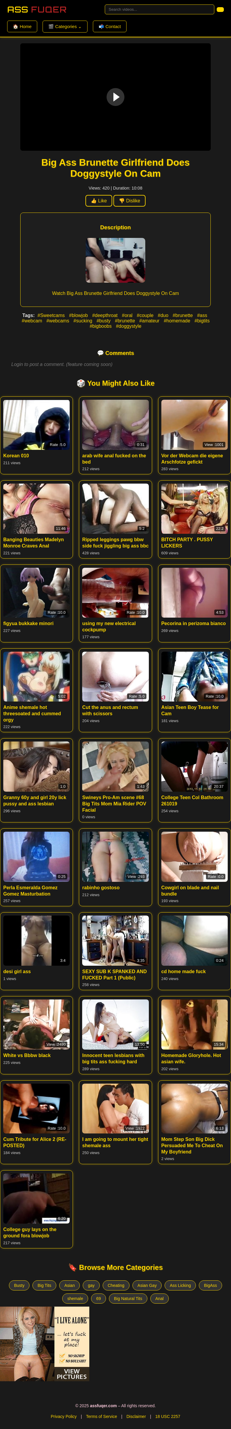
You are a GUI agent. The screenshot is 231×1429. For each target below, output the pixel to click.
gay (91, 1285)
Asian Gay (147, 1285)
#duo (164, 315)
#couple (146, 315)
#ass (202, 315)
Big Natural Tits (128, 1298)
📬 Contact (110, 26)
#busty (104, 320)
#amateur (150, 320)
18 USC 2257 (167, 1416)
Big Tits (44, 1285)
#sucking (84, 320)
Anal (159, 1298)
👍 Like (99, 200)
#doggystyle (128, 326)
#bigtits (202, 320)
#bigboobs (101, 326)
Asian (69, 1285)
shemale (75, 1298)
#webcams (58, 320)
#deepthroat (105, 315)
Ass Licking (180, 1285)
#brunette (183, 315)
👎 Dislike (129, 200)
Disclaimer (136, 1416)
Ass (37, 9)
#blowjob (79, 315)
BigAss (210, 1285)
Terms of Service (101, 1416)
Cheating (116, 1285)
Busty (19, 1285)
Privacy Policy (64, 1416)
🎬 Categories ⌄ (65, 26)
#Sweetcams (52, 315)
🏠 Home (22, 26)
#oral (128, 315)
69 (98, 1298)
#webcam (32, 320)
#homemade (177, 320)
